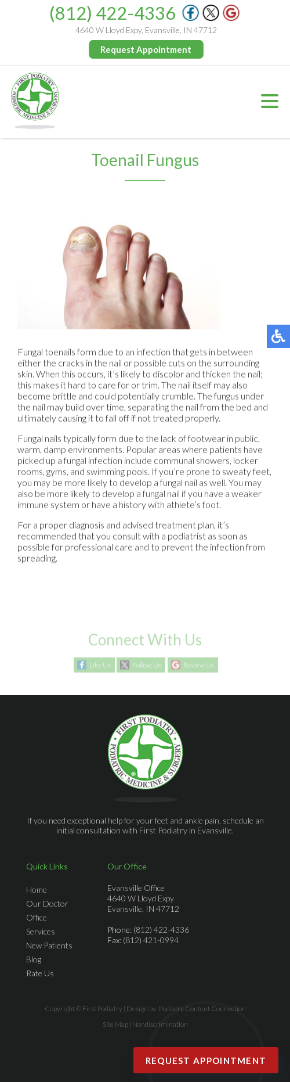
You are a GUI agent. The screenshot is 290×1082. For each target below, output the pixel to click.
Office (36, 917)
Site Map (115, 1024)
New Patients (49, 945)
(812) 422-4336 (113, 13)
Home (36, 889)
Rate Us (40, 973)
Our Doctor (47, 903)
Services (40, 931)
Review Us (198, 665)
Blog (33, 959)
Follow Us (146, 665)
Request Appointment (146, 49)
